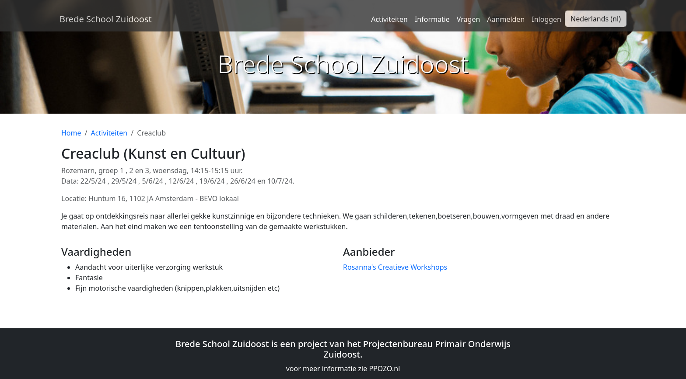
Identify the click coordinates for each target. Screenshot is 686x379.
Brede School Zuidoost (106, 19)
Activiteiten (389, 19)
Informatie (432, 19)
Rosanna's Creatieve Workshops (395, 267)
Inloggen (546, 19)
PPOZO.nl (384, 368)
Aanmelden (506, 19)
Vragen (468, 19)
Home (71, 133)
